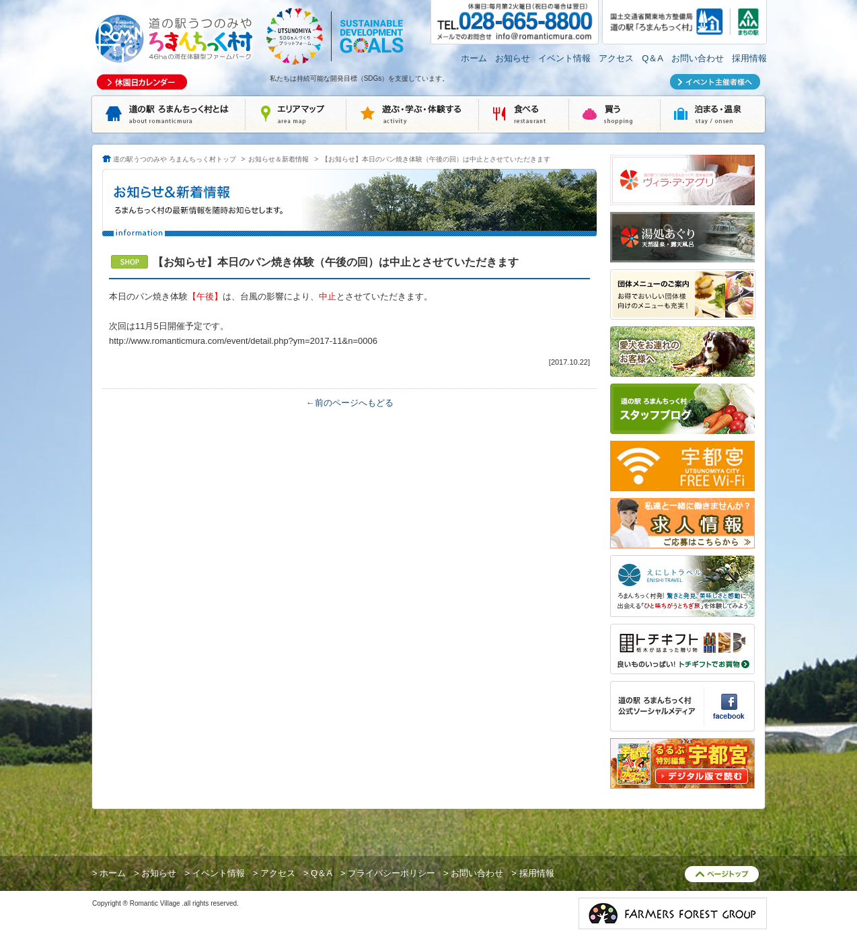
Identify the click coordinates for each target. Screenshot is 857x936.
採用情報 (749, 58)
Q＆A (652, 58)
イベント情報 (564, 58)
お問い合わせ (697, 58)
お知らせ (512, 58)
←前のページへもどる (350, 403)
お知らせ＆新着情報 (278, 159)
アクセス (616, 58)
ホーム (474, 58)
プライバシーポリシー (391, 873)
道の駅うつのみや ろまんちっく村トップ (174, 159)
